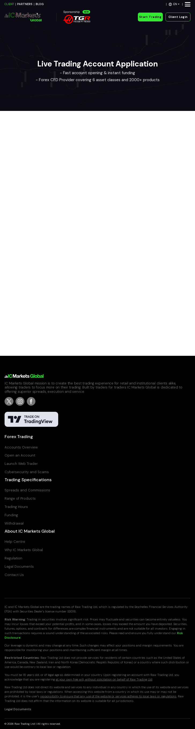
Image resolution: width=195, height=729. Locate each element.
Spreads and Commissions (27, 490)
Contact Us (14, 575)
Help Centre (15, 541)
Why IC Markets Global (24, 550)
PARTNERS (24, 4)
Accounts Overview (21, 447)
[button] (174, 4)
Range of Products (20, 498)
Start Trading (150, 17)
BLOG (40, 4)
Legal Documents (19, 566)
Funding (11, 515)
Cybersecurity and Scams (27, 472)
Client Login (178, 17)
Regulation (13, 558)
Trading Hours (16, 506)
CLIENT (9, 4)
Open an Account (20, 455)
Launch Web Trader (21, 463)
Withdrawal (14, 523)
